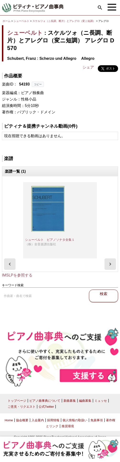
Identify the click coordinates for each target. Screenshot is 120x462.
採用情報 (53, 420)
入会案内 (37, 420)
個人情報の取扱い (75, 420)
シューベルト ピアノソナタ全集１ (50, 239)
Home (9, 420)
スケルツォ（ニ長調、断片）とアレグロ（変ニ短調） (64, 21)
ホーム (6, 21)
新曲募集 (69, 400)
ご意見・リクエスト (22, 406)
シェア (88, 67)
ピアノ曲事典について (44, 400)
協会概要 (22, 420)
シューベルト (21, 21)
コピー (38, 84)
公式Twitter (46, 406)
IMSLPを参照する (17, 275)
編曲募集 (85, 400)
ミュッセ (100, 400)
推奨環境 (68, 426)
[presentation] (10, 264)
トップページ (17, 400)
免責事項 (96, 420)
